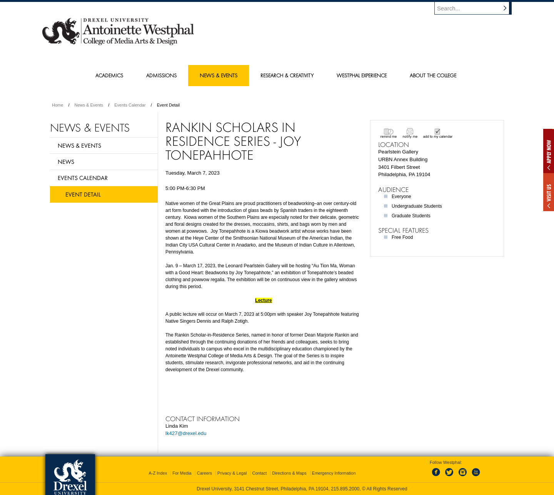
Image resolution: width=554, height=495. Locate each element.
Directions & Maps (289, 473)
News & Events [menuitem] (218, 75)
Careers (204, 473)
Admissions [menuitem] (161, 75)
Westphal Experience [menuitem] (362, 75)
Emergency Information (334, 473)
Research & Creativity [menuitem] (287, 75)
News (66, 161)
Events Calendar (129, 105)
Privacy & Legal (232, 473)
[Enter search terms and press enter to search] (476, 8)
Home (57, 105)
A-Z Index (158, 473)
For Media (182, 473)
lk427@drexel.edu (186, 433)
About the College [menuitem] (433, 75)
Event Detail (83, 194)
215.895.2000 (345, 489)
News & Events (89, 105)
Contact (259, 473)
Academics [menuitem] (109, 75)
